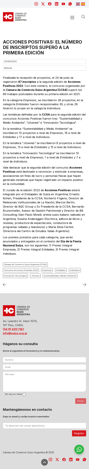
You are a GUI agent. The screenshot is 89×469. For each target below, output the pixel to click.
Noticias (8, 68)
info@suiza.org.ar (15, 333)
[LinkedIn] (56, 4)
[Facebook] (49, 4)
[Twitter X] (43, 4)
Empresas (47, 270)
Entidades (61, 270)
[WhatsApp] (70, 4)
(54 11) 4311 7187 (13, 329)
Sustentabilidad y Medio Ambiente (60, 276)
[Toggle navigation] (72, 17)
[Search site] (83, 17)
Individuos (75, 270)
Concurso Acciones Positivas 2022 (21, 270)
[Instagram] (36, 4)
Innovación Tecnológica (15, 276)
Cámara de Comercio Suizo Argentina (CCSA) (25, 264)
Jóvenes (35, 276)
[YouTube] (63, 4)
